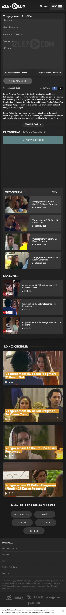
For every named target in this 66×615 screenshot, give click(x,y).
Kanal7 (9, 597)
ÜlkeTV (38, 597)
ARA (44, 6)
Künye (5, 560)
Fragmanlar (18, 81)
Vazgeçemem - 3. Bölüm (49, 72)
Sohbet (34, 531)
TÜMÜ (56, 192)
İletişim (5, 573)
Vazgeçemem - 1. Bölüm (16, 72)
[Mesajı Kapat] (63, 610)
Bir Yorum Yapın (33, 140)
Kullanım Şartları (9, 548)
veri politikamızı (35, 612)
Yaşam (22, 522)
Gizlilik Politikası (9, 567)
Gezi (44, 514)
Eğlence (46, 522)
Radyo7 (19, 597)
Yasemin (34, 603)
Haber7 (52, 597)
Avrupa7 (29, 597)
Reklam (5, 554)
